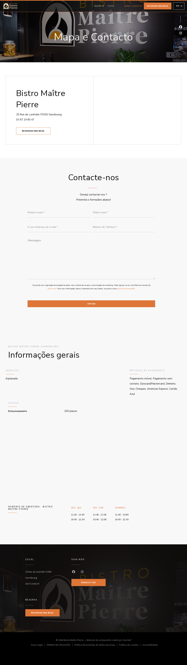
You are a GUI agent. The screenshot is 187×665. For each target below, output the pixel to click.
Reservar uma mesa (157, 6)
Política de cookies (131, 645)
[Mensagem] (91, 257)
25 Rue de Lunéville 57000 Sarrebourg (53, 114)
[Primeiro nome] (59, 212)
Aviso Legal (39, 645)
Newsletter (88, 582)
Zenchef (127, 640)
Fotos (111, 6)
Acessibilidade (150, 645)
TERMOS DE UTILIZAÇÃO (60, 645)
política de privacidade (126, 288)
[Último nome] (124, 212)
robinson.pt (52, 288)
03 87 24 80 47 (25, 119)
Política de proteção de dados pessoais (96, 645)
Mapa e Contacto (133, 6)
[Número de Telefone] (124, 227)
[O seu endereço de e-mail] (59, 227)
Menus (99, 6)
